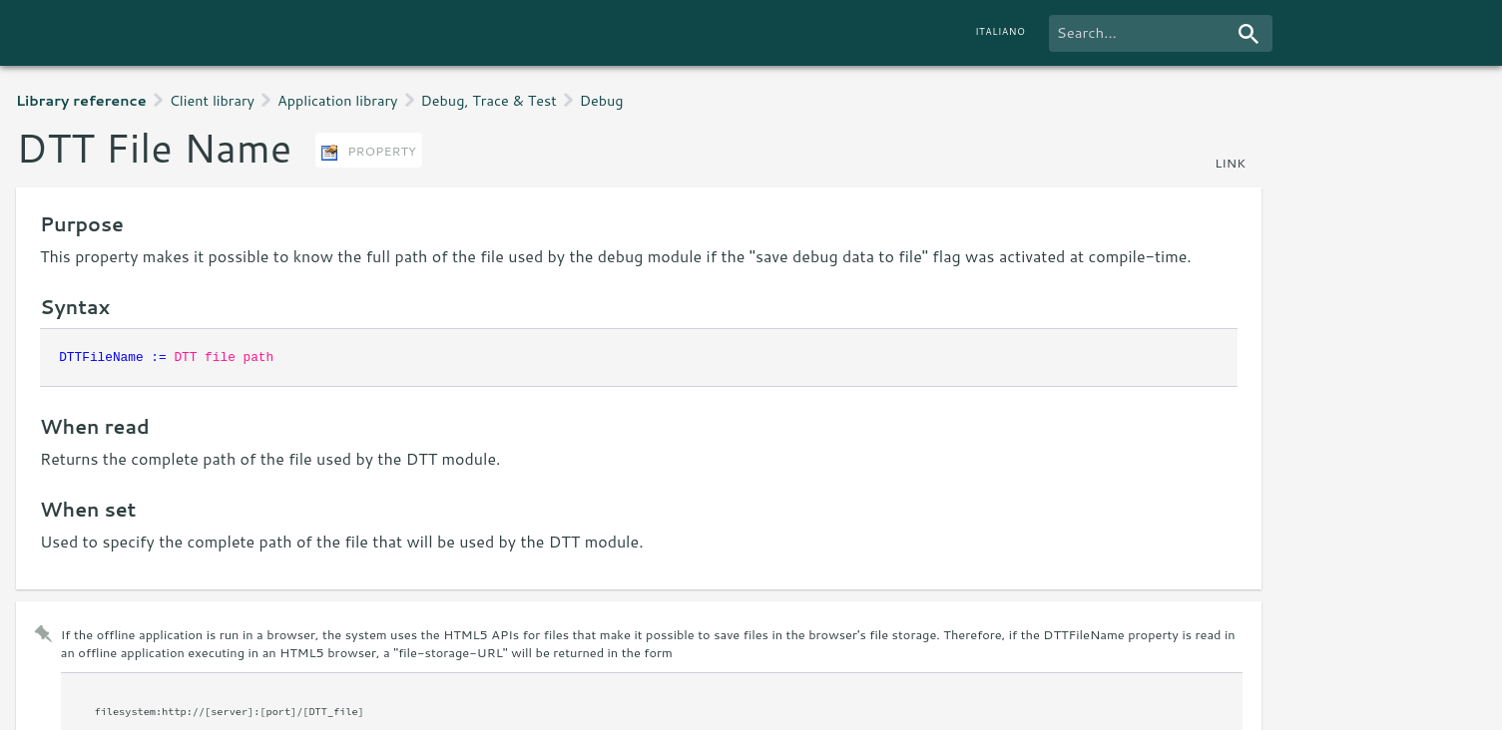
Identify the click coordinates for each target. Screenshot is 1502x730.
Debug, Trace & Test (489, 100)
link (1230, 163)
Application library (337, 100)
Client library (212, 100)
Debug (602, 100)
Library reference (81, 100)
